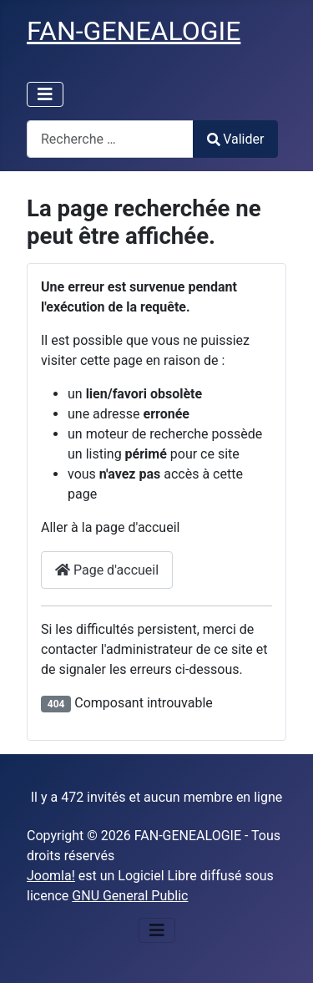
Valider (235, 139)
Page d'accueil (107, 570)
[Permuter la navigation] (45, 94)
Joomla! (51, 876)
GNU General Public (130, 896)
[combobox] (110, 139)
